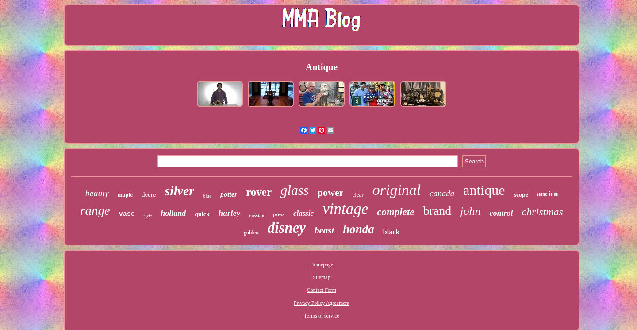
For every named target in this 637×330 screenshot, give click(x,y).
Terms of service (321, 316)
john (470, 211)
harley (230, 212)
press (278, 214)
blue (207, 195)
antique (484, 190)
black (391, 232)
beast (324, 230)
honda (358, 229)
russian (256, 215)
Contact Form (321, 290)
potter (228, 194)
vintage (345, 208)
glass (294, 190)
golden (251, 232)
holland (173, 213)
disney (287, 228)
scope (521, 194)
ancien (547, 194)
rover (259, 192)
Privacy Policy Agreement (321, 303)
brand (437, 210)
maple (125, 194)
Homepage (321, 264)
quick (202, 214)
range (95, 210)
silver (179, 190)
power (331, 192)
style (148, 215)
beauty (97, 193)
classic (303, 213)
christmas (542, 211)
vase (127, 214)
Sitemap (321, 277)
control (501, 213)
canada (442, 193)
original (396, 190)
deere (149, 194)
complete (395, 211)
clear (357, 194)
